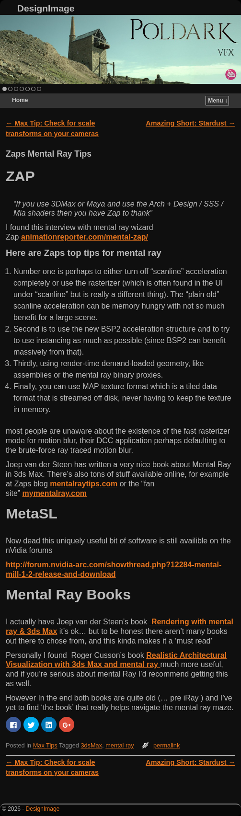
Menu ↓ (218, 100)
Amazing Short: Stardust (190, 123)
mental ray (119, 745)
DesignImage (45, 8)
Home (20, 100)
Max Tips (45, 745)
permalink (166, 745)
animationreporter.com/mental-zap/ (84, 237)
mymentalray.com (55, 493)
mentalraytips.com (83, 484)
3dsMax (91, 745)
